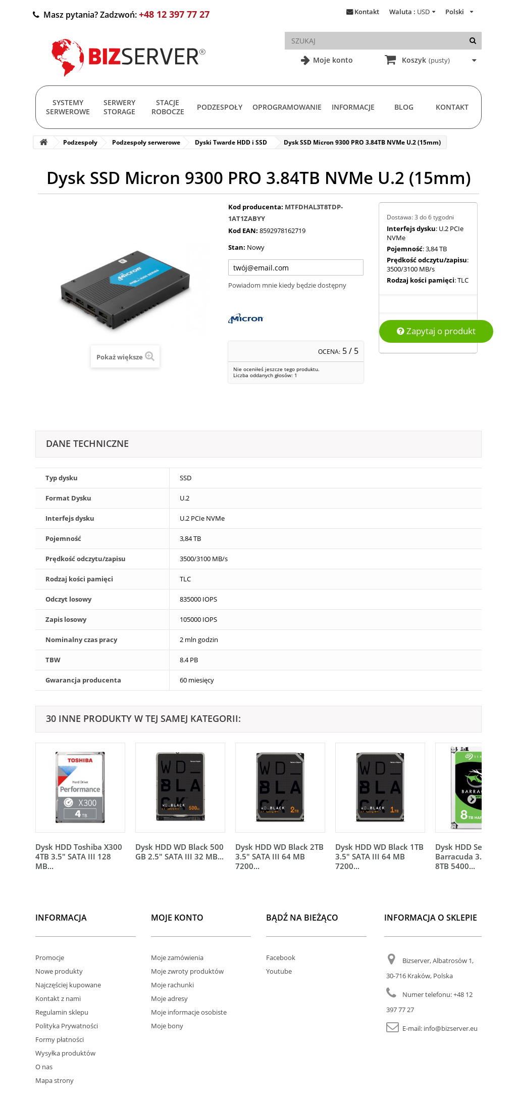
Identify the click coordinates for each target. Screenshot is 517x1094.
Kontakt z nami (58, 998)
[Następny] (472, 799)
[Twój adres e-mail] (296, 267)
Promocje (49, 957)
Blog (403, 107)
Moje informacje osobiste (189, 1012)
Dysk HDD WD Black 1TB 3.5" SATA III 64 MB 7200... (379, 856)
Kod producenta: (255, 206)
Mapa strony (54, 1080)
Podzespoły (219, 107)
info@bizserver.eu (451, 1028)
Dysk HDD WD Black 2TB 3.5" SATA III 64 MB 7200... (279, 856)
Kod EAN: (243, 230)
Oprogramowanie (287, 107)
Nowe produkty (59, 971)
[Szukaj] (473, 41)
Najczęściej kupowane (68, 984)
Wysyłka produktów (65, 1053)
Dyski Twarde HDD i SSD (231, 142)
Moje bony (167, 1025)
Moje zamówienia (177, 957)
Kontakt (366, 11)
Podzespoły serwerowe (146, 142)
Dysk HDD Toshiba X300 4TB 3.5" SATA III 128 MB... (78, 856)
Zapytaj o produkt (436, 331)
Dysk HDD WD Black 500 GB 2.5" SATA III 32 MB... (179, 851)
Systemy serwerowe (68, 107)
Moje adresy (169, 998)
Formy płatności (59, 1039)
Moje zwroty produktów (187, 971)
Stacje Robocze (167, 107)
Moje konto (332, 60)
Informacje (353, 107)
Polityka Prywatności (66, 1025)
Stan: (236, 247)
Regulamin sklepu (61, 1012)
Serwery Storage (119, 107)
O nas (44, 1066)
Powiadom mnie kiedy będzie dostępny (287, 285)
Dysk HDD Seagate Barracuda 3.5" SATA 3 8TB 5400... (475, 856)
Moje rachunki (172, 984)
